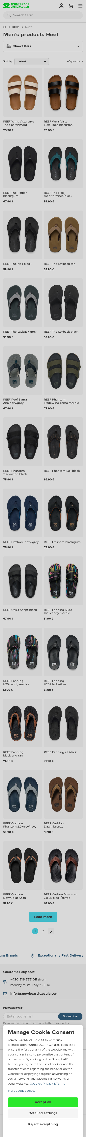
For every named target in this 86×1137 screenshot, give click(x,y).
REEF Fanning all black (60, 752)
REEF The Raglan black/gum (15, 194)
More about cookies (21, 1091)
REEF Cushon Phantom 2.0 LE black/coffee (60, 896)
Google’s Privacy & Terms (47, 1083)
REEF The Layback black (61, 331)
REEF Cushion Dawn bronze (54, 825)
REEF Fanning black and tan (13, 753)
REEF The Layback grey (20, 331)
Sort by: (8, 61)
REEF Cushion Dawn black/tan (14, 896)
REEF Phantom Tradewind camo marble (61, 401)
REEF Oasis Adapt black (20, 610)
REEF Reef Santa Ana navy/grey (15, 401)
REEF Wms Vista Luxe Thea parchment (18, 123)
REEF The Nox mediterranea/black (58, 194)
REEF (15, 27)
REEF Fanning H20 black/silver (55, 682)
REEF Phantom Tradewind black (15, 472)
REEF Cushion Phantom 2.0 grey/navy (19, 825)
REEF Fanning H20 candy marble (16, 682)
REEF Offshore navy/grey (21, 542)
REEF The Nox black (17, 264)
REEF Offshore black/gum (62, 542)
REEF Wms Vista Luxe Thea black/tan (58, 123)
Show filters (19, 46)
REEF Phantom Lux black (62, 471)
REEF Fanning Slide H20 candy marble (58, 611)
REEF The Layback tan (59, 264)
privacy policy (61, 1023)
